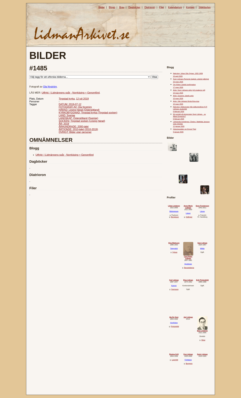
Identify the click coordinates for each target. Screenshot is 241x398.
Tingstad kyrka (67, 98)
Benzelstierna (189, 268)
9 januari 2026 (178, 132)
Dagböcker (134, 7)
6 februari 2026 (178, 111)
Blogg (112, 7)
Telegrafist (174, 248)
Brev (121, 7)
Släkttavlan (205, 7)
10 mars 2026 (178, 93)
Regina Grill (174, 354)
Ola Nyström (50, 86)
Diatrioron (149, 7)
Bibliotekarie (173, 211)
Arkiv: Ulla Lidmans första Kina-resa (186, 101)
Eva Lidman (188, 354)
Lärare (188, 213)
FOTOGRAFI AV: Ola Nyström (75, 107)
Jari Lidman (188, 317)
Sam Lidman (202, 243)
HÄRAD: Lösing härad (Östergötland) (79, 110)
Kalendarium (175, 7)
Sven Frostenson (202, 206)
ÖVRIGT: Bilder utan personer (75, 132)
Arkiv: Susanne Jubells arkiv (183, 96)
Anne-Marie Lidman (188, 207)
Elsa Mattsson (174, 243)
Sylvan (174, 252)
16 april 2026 (178, 76)
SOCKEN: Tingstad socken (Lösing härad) (82, 121)
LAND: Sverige (67, 115)
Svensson (175, 289)
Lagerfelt (175, 360)
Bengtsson (175, 217)
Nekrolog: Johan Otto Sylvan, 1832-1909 (188, 73)
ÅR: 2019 (64, 123)
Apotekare (188, 264)
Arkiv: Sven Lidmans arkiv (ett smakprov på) (189, 90)
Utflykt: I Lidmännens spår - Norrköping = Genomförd (71, 92)
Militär (202, 248)
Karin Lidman (202, 354)
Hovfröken (174, 323)
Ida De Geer (173, 317)
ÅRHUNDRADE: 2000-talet (74, 126)
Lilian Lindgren (174, 206)
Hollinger (189, 217)
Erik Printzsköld (202, 280)
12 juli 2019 (82, 98)
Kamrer (174, 286)
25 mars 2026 (178, 82)
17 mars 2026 (178, 87)
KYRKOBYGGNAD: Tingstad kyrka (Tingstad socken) (88, 112)
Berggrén (189, 363)
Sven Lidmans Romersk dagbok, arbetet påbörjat (191, 79)
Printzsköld (175, 326)
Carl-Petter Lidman (188, 257)
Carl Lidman (174, 280)
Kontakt (190, 7)
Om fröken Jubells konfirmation (184, 85)
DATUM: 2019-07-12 (70, 104)
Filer (161, 7)
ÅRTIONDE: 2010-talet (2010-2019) (78, 129)
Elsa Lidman (188, 280)
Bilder (101, 7)
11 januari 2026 (178, 126)
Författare (188, 360)
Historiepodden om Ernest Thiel (184, 129)
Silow (203, 340)
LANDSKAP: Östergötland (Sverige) (78, 118)
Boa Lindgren (202, 331)
